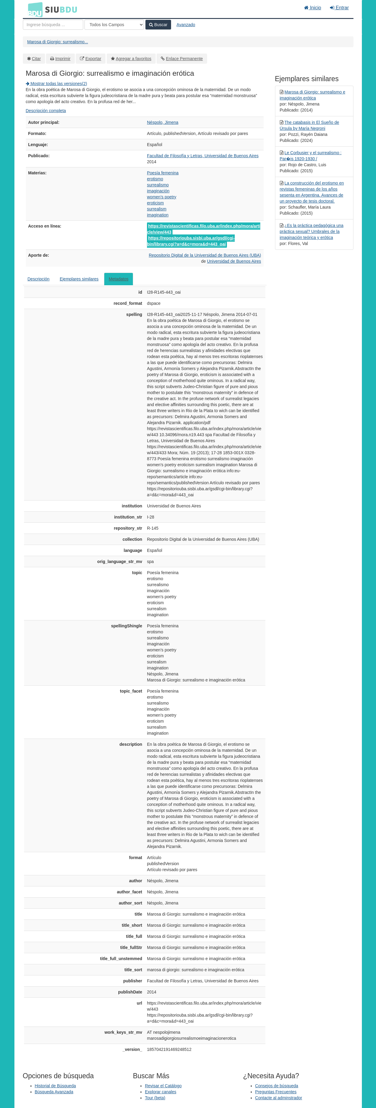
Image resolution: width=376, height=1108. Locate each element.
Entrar (339, 7)
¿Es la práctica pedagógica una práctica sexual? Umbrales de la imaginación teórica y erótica (312, 231)
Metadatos (118, 279)
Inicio (312, 7)
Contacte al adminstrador (278, 1097)
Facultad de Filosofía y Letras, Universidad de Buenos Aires (202, 155)
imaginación (158, 190)
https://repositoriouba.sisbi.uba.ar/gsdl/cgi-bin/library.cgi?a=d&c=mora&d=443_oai (191, 241)
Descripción (39, 279)
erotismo (155, 178)
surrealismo (158, 184)
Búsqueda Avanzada (54, 1091)
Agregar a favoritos (133, 58)
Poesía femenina (163, 172)
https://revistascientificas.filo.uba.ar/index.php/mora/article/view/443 (203, 229)
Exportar (93, 58)
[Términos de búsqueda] (53, 25)
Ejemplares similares (79, 279)
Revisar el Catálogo (163, 1085)
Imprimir (63, 58)
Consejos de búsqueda (276, 1085)
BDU (33, 9)
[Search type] (114, 25)
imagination (158, 215)
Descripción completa (46, 110)
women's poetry (161, 196)
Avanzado (185, 24)
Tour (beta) (155, 1097)
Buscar (158, 24)
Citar (36, 58)
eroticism (155, 202)
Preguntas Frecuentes (276, 1091)
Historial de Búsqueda (55, 1085)
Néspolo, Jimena (162, 122)
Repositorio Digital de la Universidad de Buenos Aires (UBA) (205, 255)
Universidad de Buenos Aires (234, 261)
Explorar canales (160, 1091)
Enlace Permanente (184, 58)
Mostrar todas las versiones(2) (56, 83)
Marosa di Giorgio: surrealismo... (57, 41)
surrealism (157, 209)
